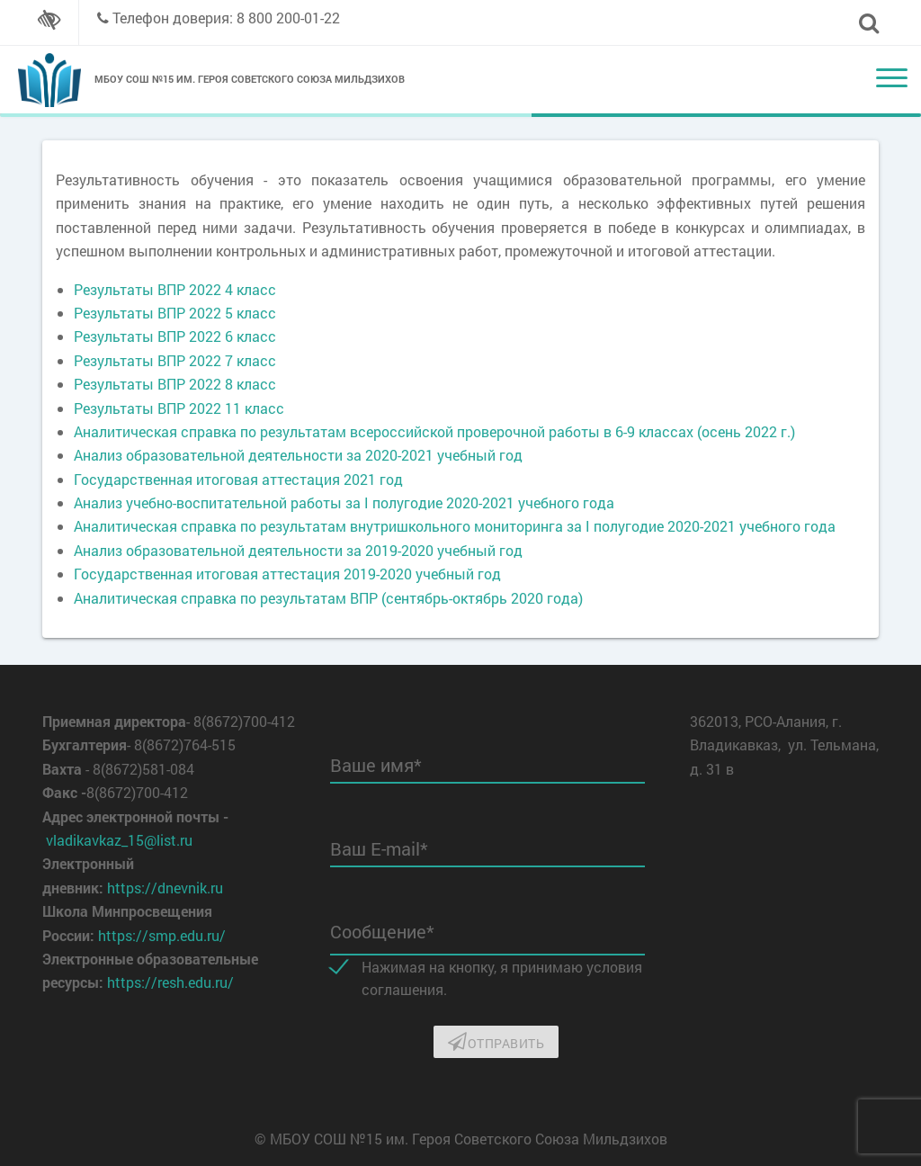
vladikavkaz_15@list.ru (119, 839)
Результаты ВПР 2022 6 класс (175, 336)
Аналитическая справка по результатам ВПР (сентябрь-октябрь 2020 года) (328, 597)
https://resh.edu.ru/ (170, 982)
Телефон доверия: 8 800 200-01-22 (226, 17)
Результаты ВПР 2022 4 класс (175, 289)
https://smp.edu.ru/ (162, 935)
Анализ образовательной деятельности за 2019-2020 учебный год (298, 550)
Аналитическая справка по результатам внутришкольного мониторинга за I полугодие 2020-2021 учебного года (455, 525)
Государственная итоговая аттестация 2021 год (238, 479)
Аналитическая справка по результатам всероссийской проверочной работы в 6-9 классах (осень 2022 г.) (434, 431)
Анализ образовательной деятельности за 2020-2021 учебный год (298, 454)
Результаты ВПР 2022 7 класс (175, 360)
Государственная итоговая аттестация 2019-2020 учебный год (287, 573)
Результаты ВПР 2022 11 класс (179, 408)
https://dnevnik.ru (165, 887)
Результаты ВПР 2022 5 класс (175, 312)
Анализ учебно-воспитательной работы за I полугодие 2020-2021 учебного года (344, 502)
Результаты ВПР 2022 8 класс (175, 383)
